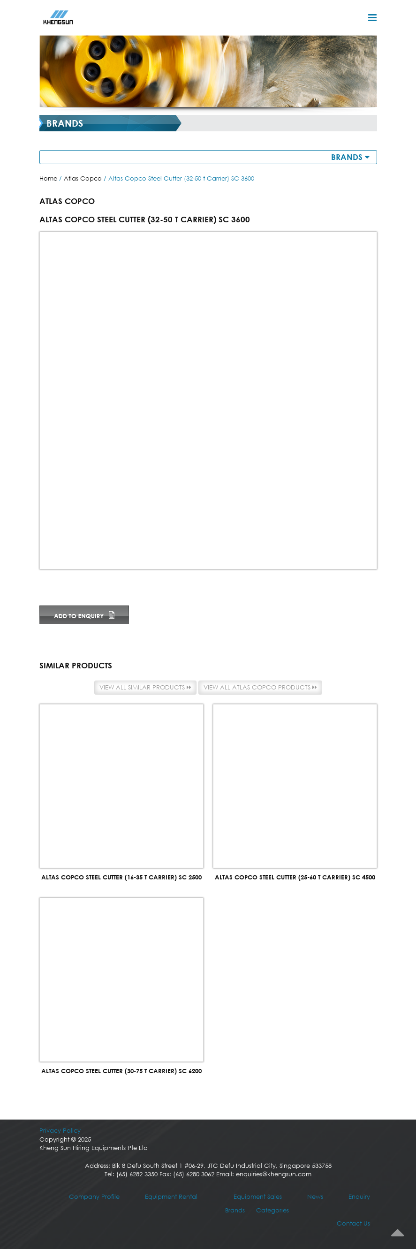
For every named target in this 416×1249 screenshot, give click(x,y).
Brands (235, 1210)
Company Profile (94, 1197)
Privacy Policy (60, 1131)
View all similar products (145, 687)
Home (48, 178)
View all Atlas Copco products (260, 687)
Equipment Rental (171, 1197)
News (315, 1197)
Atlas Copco (83, 178)
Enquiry (359, 1197)
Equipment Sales (258, 1197)
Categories (272, 1210)
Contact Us (353, 1223)
